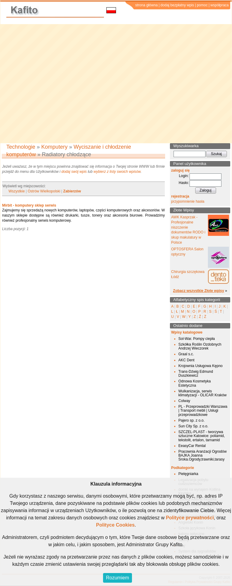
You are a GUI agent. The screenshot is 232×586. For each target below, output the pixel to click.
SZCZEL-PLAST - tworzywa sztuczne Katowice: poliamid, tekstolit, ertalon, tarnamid (201, 436)
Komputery (54, 147)
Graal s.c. (186, 354)
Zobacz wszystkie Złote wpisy (198, 291)
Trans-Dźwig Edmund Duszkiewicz (195, 373)
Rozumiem (117, 577)
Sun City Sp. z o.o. (193, 426)
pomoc (202, 5)
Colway (184, 401)
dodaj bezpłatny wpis (177, 5)
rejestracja (180, 196)
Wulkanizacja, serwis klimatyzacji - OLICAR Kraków (202, 393)
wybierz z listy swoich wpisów (117, 171)
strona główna (146, 5)
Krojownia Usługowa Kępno (200, 366)
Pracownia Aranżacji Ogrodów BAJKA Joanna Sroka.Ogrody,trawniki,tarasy (202, 455)
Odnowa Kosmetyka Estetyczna (194, 383)
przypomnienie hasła (187, 201)
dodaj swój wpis (74, 171)
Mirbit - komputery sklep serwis (29, 205)
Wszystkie (16, 191)
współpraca (219, 5)
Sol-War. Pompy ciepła (196, 339)
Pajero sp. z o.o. (191, 420)
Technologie (20, 147)
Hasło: (184, 183)
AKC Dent (186, 360)
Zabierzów (72, 191)
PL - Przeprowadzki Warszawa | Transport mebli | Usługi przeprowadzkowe (202, 410)
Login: (184, 176)
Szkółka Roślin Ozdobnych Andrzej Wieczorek (199, 346)
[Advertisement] (56, 83)
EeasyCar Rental (192, 446)
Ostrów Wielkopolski (44, 191)
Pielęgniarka (188, 474)
